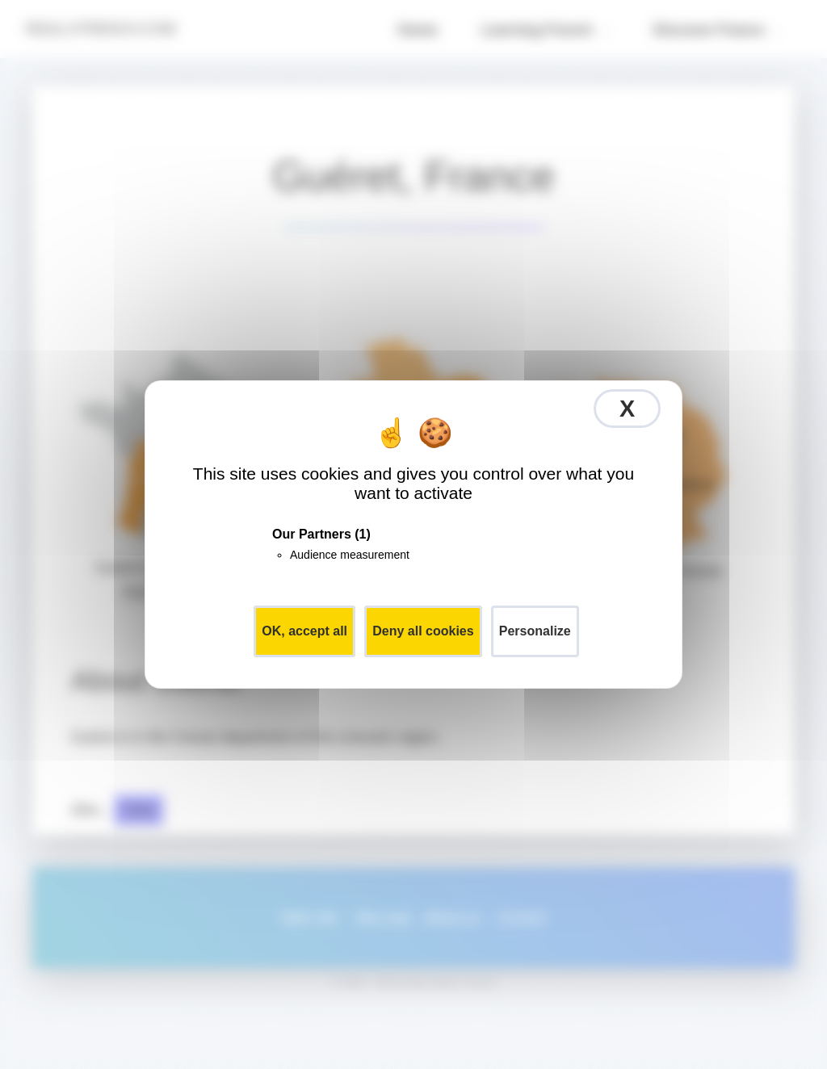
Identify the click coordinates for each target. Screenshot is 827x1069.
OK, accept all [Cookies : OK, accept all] (304, 631)
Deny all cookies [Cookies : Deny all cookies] (422, 631)
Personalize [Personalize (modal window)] (535, 631)
